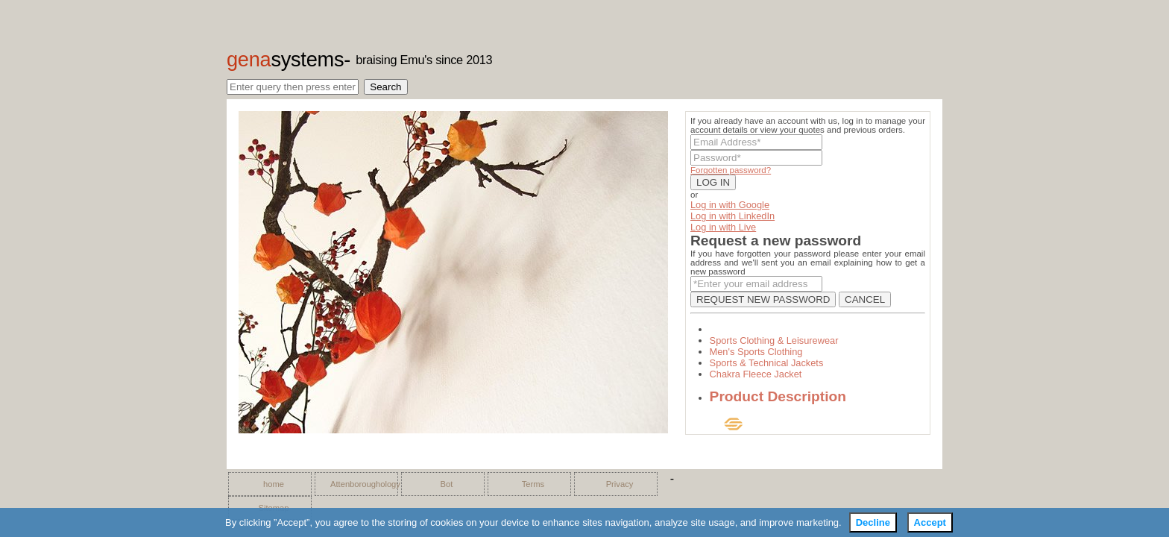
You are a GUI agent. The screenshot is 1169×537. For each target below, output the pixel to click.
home (273, 484)
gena (285, 59)
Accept (930, 522)
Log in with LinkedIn (732, 216)
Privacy (620, 484)
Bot (447, 484)
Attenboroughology (360, 484)
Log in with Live (723, 227)
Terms (533, 484)
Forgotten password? (730, 170)
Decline (873, 522)
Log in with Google (729, 204)
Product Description (778, 396)
